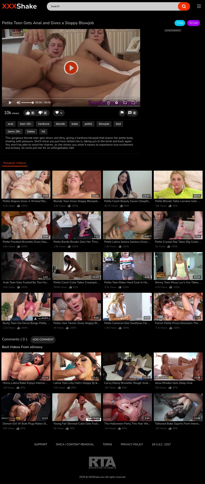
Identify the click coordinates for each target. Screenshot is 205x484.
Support (40, 444)
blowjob (104, 124)
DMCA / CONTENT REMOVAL (75, 444)
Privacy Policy (132, 444)
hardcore (43, 124)
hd (43, 131)
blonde (60, 124)
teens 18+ (14, 131)
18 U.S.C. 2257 (161, 444)
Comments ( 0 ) (14, 339)
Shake (19, 6)
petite (88, 124)
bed (118, 124)
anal (10, 124)
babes (31, 131)
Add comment (43, 339)
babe (75, 124)
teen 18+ (25, 124)
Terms (107, 444)
